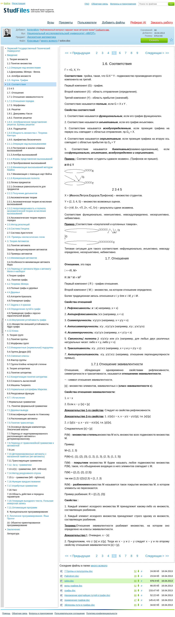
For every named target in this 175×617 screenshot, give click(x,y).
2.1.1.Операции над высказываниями (26, 112)
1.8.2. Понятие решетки (19, 86)
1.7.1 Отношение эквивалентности (25, 65)
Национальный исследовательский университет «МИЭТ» (61, 33)
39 (135, 576)
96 (135, 590)
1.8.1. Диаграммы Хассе (19, 82)
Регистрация (18, 3)
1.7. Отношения (15, 61)
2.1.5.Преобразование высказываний (26, 132)
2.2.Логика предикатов (19, 151)
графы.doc (70, 590)
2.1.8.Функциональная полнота (23, 147)
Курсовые (33, 40)
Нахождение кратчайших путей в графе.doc (87, 595)
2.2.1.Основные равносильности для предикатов (26, 156)
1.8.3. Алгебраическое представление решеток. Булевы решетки (27, 92)
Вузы (50, 22)
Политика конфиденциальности (101, 613)
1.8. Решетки (13, 78)
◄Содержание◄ (2, 102)
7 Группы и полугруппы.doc (78, 571)
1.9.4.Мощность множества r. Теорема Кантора (27, 103)
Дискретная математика (41, 37)
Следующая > (154, 53)
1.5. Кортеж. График (17, 49)
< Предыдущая (80, 53)
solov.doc (69, 581)
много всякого (49, 40)
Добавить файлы (113, 22)
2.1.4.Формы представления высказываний (29, 127)
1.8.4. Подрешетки (16, 97)
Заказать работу (162, 22)
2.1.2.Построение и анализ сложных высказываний (26, 118)
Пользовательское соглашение (70, 613)
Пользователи (87, 22)
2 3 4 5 (10, 57)
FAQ (87, 4)
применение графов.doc (77, 600)
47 (135, 600)
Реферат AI (138, 22)
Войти (7, 3)
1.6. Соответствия (16, 53)
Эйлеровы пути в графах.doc (79, 605)
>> (167, 53)
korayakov (33, 29)
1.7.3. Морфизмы (16, 74)
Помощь (6, 613)
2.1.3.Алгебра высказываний (22, 123)
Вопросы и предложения (123, 4)
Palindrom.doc (71, 576)
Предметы (66, 22)
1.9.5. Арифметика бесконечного (24, 108)
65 (135, 605)
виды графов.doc (73, 585)
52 (135, 571)
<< (66, 53)
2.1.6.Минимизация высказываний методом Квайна (30, 137)
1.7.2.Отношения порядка (20, 70)
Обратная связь (99, 4)
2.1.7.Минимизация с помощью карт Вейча (29, 143)
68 (135, 581)
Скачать (154, 40)
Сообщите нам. (102, 30)
